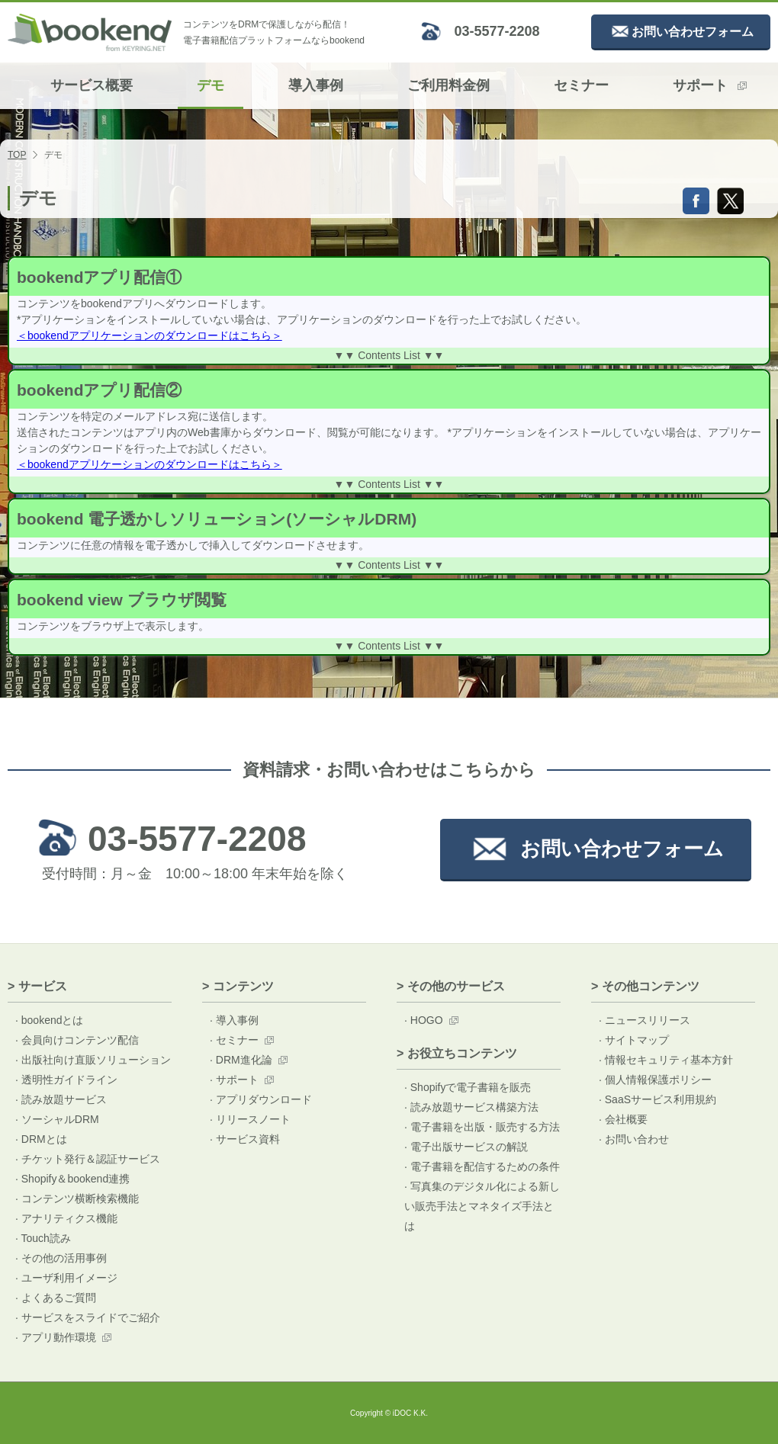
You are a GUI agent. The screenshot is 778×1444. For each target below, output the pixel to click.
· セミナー (234, 1040)
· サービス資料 (245, 1139)
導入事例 (315, 85)
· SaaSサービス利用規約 (657, 1099)
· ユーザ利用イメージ (66, 1278)
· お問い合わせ (634, 1139)
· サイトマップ (634, 1040)
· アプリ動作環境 (55, 1337)
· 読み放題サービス (61, 1099)
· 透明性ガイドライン (66, 1079)
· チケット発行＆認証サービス (87, 1159)
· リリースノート (250, 1119)
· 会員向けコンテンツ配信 (77, 1040)
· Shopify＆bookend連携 (72, 1179)
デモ (210, 85)
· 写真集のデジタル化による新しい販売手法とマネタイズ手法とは (482, 1206)
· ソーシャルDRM (57, 1119)
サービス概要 (91, 85)
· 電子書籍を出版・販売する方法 (482, 1127)
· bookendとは (49, 1020)
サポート (710, 85)
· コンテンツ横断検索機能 (77, 1198)
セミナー (581, 85)
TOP (17, 154)
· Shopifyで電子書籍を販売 (467, 1087)
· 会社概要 (623, 1119)
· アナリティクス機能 (66, 1218)
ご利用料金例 (448, 85)
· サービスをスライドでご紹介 (87, 1317)
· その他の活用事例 (61, 1258)
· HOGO (423, 1020)
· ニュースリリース (644, 1020)
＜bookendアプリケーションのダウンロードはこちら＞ (149, 335)
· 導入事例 (234, 1020)
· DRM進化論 (241, 1060)
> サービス (37, 986)
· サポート (234, 1079)
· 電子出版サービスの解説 (466, 1147)
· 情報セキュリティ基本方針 (666, 1060)
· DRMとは (41, 1139)
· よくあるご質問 (55, 1298)
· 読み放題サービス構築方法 (471, 1107)
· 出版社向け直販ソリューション (93, 1060)
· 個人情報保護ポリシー (655, 1079)
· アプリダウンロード (261, 1099)
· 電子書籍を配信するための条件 (482, 1166)
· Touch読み (43, 1238)
